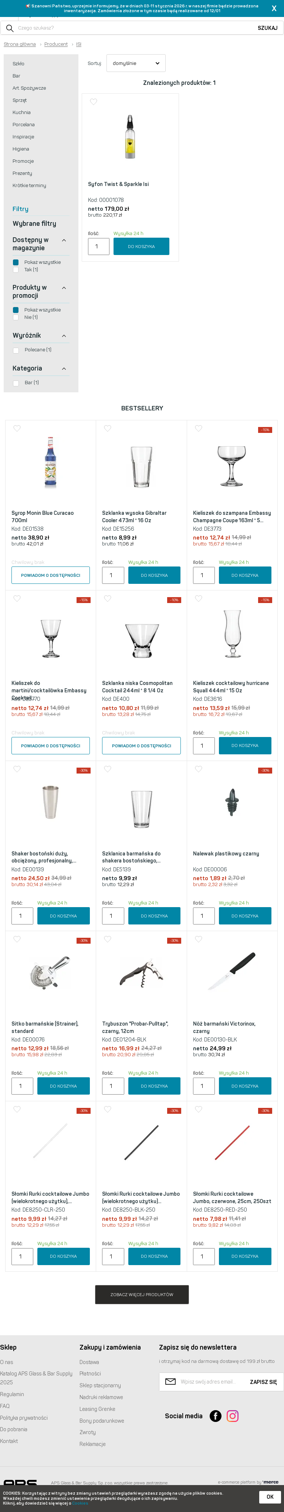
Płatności (90, 1374)
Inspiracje (23, 137)
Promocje (23, 161)
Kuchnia (22, 112)
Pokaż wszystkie (42, 262)
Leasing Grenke (97, 1409)
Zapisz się (263, 1382)
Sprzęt (20, 100)
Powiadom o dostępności (50, 575)
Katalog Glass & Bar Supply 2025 (36, 1378)
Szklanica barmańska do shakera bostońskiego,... (131, 857)
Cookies (80, 1503)
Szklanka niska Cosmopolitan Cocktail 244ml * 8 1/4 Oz (137, 687)
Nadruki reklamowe (101, 1397)
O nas (6, 1362)
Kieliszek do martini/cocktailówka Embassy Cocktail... (49, 690)
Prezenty (22, 173)
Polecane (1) (38, 349)
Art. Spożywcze (29, 88)
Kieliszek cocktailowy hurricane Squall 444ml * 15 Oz (231, 687)
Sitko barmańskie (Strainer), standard (44, 1027)
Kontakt (9, 1441)
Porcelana (24, 124)
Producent (56, 44)
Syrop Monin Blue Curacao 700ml (42, 517)
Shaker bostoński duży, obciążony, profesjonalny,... (43, 857)
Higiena (21, 149)
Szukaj (268, 28)
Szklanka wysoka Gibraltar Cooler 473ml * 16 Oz (134, 517)
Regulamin (12, 1394)
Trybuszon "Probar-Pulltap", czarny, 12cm (135, 1027)
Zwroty (88, 1432)
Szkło (18, 63)
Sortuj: (95, 63)
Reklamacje (93, 1444)
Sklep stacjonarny (100, 1385)
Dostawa (89, 1362)
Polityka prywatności (24, 1418)
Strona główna (20, 44)
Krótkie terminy (29, 185)
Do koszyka (141, 246)
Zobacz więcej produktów (142, 1294)
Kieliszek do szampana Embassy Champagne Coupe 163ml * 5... (232, 517)
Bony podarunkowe (102, 1421)
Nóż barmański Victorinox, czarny (224, 1027)
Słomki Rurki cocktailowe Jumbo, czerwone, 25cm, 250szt (232, 1198)
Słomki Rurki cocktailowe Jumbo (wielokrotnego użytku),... (50, 1198)
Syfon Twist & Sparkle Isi (118, 184)
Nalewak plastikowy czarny (226, 854)
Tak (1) (31, 269)
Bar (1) (32, 382)
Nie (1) (31, 317)
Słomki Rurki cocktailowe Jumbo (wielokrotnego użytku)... (141, 1198)
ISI (78, 44)
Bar (16, 76)
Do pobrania (13, 1429)
